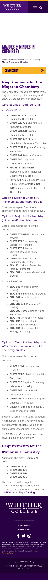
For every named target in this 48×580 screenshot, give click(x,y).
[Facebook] (18, 536)
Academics (13, 60)
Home (4, 60)
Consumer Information (24, 521)
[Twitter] (23, 536)
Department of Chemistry (29, 60)
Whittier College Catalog (20, 492)
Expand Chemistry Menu (42, 70)
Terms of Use (24, 530)
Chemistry (11, 70)
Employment (24, 525)
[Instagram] (29, 536)
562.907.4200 (24, 569)
